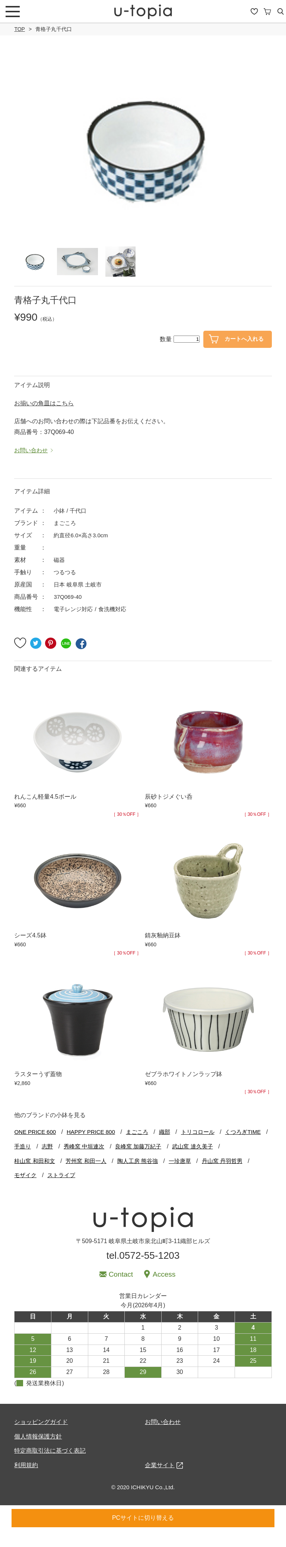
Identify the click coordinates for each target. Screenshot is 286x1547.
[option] (143, 147)
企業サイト (160, 1481)
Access (164, 1290)
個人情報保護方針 (38, 1452)
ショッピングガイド (41, 1438)
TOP (19, 29)
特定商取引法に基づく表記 (50, 1466)
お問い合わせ (163, 1438)
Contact (121, 1290)
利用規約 (26, 1481)
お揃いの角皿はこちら (44, 419)
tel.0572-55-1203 (143, 1271)
